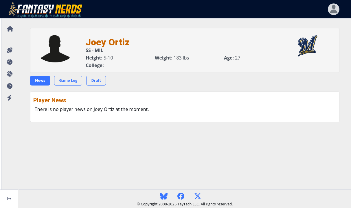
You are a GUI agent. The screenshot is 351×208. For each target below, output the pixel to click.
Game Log (68, 80)
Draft (96, 80)
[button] (9, 86)
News (40, 80)
